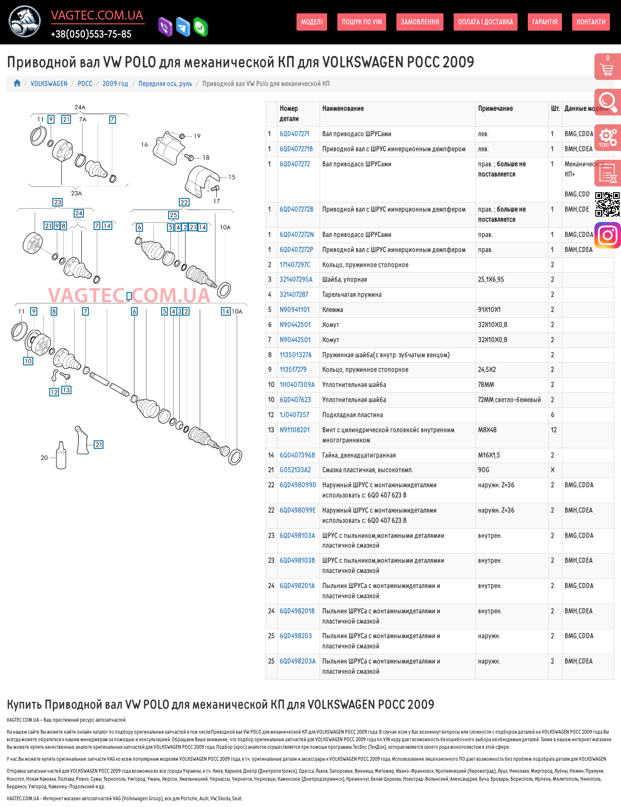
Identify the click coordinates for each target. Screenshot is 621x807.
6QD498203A (298, 661)
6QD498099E (298, 510)
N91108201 (295, 430)
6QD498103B (297, 560)
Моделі (312, 22)
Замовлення (420, 22)
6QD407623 (295, 400)
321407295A (296, 279)
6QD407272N (297, 234)
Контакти (591, 22)
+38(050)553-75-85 (91, 34)
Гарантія (545, 22)
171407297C (295, 265)
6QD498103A (297, 535)
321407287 (294, 294)
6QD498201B (297, 611)
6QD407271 (294, 134)
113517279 (293, 369)
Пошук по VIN (362, 22)
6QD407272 (295, 164)
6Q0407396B (297, 455)
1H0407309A (297, 384)
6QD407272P (296, 249)
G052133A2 (295, 470)
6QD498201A (297, 586)
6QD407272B (296, 209)
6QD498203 (296, 636)
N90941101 (295, 309)
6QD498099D (298, 485)
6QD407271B (296, 149)
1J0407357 (294, 415)
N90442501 (295, 324)
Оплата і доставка (485, 22)
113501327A (296, 355)
